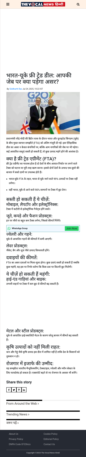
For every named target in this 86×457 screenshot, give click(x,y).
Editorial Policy (51, 439)
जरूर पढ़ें (11, 423)
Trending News (16, 414)
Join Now (71, 228)
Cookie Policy (50, 434)
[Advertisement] (43, 46)
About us (13, 434)
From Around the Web (21, 403)
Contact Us (49, 444)
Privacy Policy (16, 439)
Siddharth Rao (16, 89)
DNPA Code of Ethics (20, 444)
